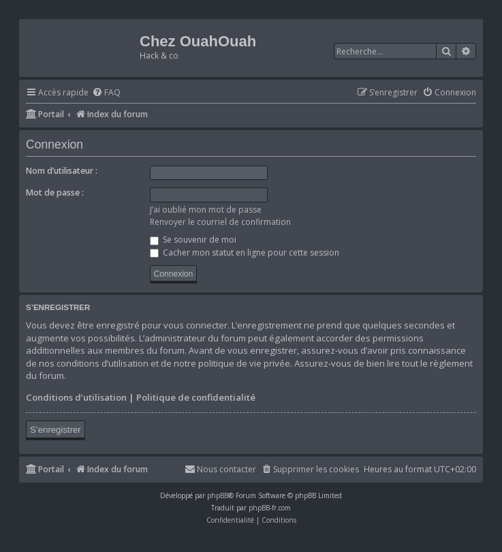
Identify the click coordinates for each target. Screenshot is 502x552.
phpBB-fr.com (270, 507)
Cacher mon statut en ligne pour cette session (244, 252)
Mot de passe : (55, 192)
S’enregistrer (55, 430)
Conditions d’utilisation (76, 397)
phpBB (217, 495)
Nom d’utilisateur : (61, 171)
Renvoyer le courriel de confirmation (220, 222)
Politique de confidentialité (195, 397)
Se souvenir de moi (193, 239)
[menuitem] (106, 93)
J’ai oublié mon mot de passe (206, 209)
